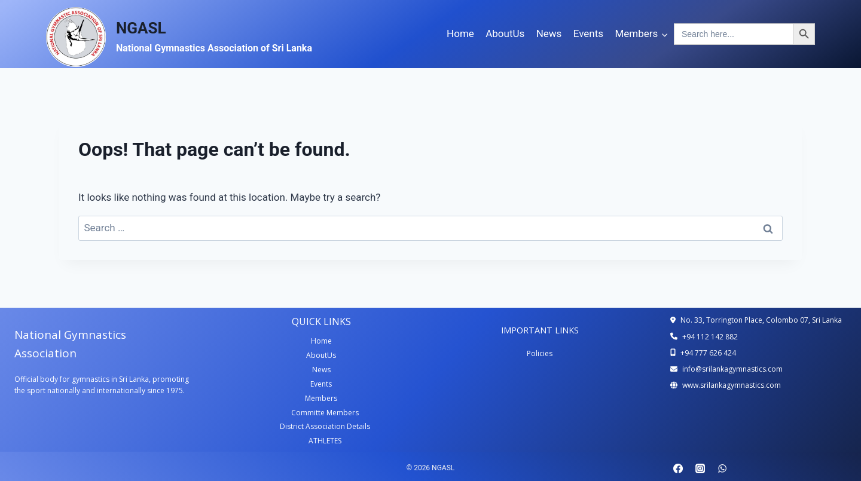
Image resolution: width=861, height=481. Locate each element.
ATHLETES (325, 441)
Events (588, 33)
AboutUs (505, 33)
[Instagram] (700, 468)
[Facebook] (678, 468)
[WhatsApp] (722, 468)
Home (460, 33)
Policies (539, 353)
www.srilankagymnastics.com (731, 385)
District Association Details (325, 426)
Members (321, 398)
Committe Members (325, 413)
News (549, 33)
